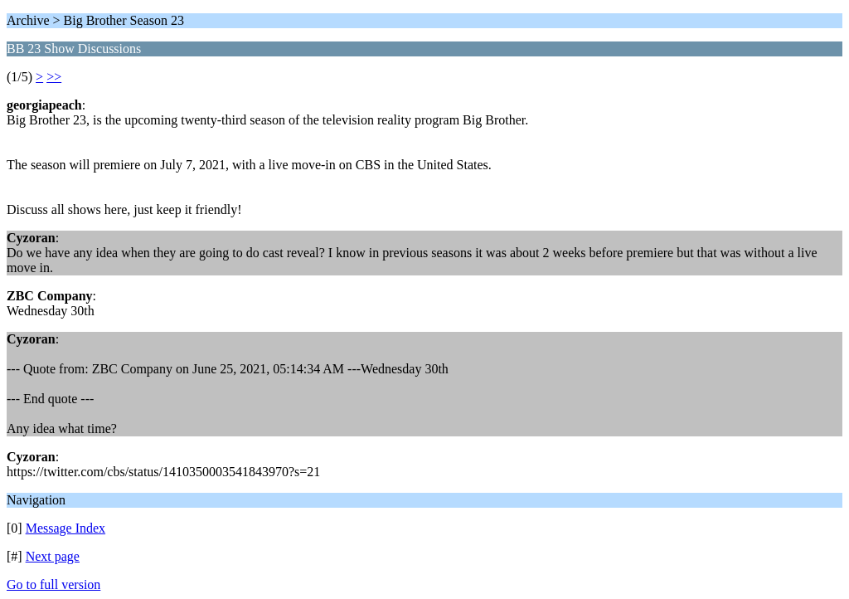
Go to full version (53, 584)
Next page (53, 556)
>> (53, 77)
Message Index (65, 528)
